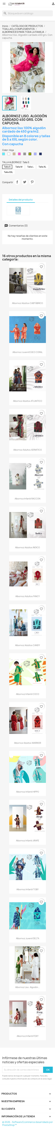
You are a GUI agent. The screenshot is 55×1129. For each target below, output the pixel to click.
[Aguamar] (4, 155)
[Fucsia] (20, 155)
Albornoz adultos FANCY (27, 596)
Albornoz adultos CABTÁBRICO (27, 303)
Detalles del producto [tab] (21, 199)
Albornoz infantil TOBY (27, 889)
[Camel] (15, 155)
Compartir (17, 182)
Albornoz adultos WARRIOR (27, 742)
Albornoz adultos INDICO (27, 547)
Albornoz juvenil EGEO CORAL (27, 352)
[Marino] (41, 155)
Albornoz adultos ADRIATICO (27, 449)
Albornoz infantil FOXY (27, 1036)
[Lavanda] (36, 155)
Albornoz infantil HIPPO (27, 791)
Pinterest (32, 182)
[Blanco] (9, 155)
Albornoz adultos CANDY (27, 645)
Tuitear (25, 182)
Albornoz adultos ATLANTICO (27, 401)
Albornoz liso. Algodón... (27, 987)
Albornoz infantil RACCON (27, 498)
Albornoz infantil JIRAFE (27, 840)
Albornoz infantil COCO (27, 694)
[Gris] (25, 155)
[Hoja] (30, 155)
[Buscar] (27, 13)
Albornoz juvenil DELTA (27, 938)
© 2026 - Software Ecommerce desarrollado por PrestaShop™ (27, 1124)
